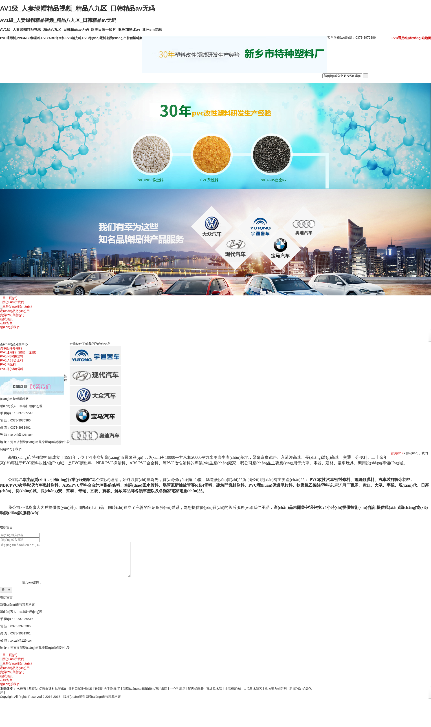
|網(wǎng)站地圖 (419, 38)
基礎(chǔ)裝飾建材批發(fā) (47, 695)
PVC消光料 (8, 364)
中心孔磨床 (177, 695)
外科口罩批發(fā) (80, 695)
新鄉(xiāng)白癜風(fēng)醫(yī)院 (145, 695)
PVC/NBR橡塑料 (11, 356)
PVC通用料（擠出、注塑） (19, 352)
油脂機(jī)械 (232, 695)
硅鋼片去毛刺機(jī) (107, 695)
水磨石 (21, 695)
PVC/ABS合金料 (11, 360)
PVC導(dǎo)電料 (11, 369)
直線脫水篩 (214, 695)
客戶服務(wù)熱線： (351, 37)
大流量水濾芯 (252, 695)
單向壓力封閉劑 (276, 695)
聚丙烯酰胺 (196, 695)
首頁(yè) (396, 453)
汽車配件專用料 (11, 348)
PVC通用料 (399, 38)
